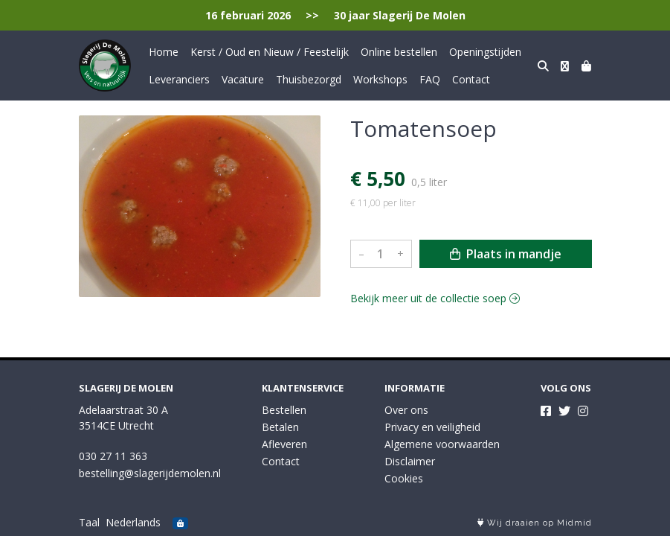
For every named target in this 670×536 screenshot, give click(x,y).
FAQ (429, 79)
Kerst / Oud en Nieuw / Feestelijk (269, 52)
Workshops (380, 79)
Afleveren (284, 444)
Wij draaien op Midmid (534, 523)
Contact (471, 79)
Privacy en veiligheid (432, 427)
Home (163, 52)
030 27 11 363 (113, 456)
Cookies (403, 478)
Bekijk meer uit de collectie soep (435, 298)
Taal (89, 522)
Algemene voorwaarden (442, 444)
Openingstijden (485, 52)
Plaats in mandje (505, 254)
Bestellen (284, 410)
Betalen (280, 427)
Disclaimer (409, 461)
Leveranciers (179, 79)
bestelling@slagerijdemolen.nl (150, 473)
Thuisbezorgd (308, 79)
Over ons (406, 410)
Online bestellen (399, 52)
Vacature (243, 79)
